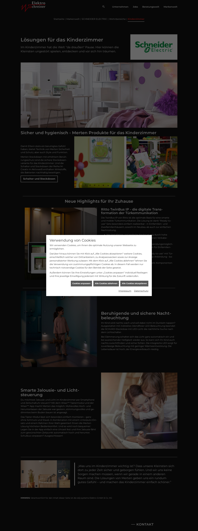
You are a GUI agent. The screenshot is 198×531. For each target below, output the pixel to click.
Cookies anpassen (81, 271)
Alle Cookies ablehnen (106, 271)
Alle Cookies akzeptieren (134, 271)
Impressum (125, 279)
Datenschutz (141, 279)
